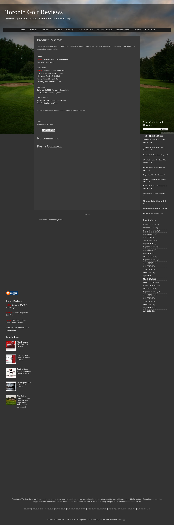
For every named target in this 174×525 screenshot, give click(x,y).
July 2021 (147, 237)
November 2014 (149, 285)
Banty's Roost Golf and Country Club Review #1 (24, 371)
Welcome (33, 30)
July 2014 (147, 298)
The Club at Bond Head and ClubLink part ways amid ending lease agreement (23, 401)
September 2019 (150, 247)
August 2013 (148, 308)
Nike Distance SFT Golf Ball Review (22, 344)
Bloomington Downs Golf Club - (155, 208)
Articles (45, 30)
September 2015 (150, 260)
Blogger (123, 520)
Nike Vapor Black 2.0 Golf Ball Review (24, 385)
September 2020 (150, 240)
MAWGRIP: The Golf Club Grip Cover (51, 100)
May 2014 (147, 305)
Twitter (137, 30)
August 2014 (148, 295)
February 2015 (149, 282)
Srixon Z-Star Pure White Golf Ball (50, 73)
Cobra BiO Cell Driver (45, 62)
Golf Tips (70, 30)
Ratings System (123, 30)
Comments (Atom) (55, 220)
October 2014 (148, 288)
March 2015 (148, 279)
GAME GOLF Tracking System (49, 93)
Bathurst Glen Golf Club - (153, 213)
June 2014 (147, 301)
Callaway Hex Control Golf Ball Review (23, 358)
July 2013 (147, 311)
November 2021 (149, 224)
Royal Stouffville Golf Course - (154, 175)
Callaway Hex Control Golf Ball (49, 82)
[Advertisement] (14, 76)
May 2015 (147, 273)
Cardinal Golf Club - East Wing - (155, 155)
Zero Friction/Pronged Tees (47, 103)
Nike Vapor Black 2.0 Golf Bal (48, 76)
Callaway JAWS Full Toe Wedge (55, 59)
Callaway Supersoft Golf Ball (54, 70)
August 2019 (148, 250)
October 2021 (148, 228)
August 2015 (148, 263)
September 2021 (150, 231)
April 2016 (147, 253)
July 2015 (147, 266)
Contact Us (150, 30)
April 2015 (147, 276)
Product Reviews (104, 30)
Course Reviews (86, 30)
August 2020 (148, 244)
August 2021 (148, 234)
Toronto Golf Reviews (34, 12)
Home (22, 30)
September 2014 (150, 292)
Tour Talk (57, 30)
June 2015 (147, 269)
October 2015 (148, 256)
